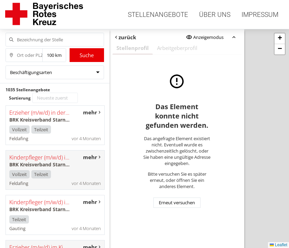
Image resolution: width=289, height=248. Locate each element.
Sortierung (20, 98)
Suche (87, 55)
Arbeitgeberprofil (177, 47)
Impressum (259, 15)
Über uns (214, 15)
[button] (280, 38)
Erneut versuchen (177, 202)
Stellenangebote (158, 15)
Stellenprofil (132, 47)
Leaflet (278, 244)
